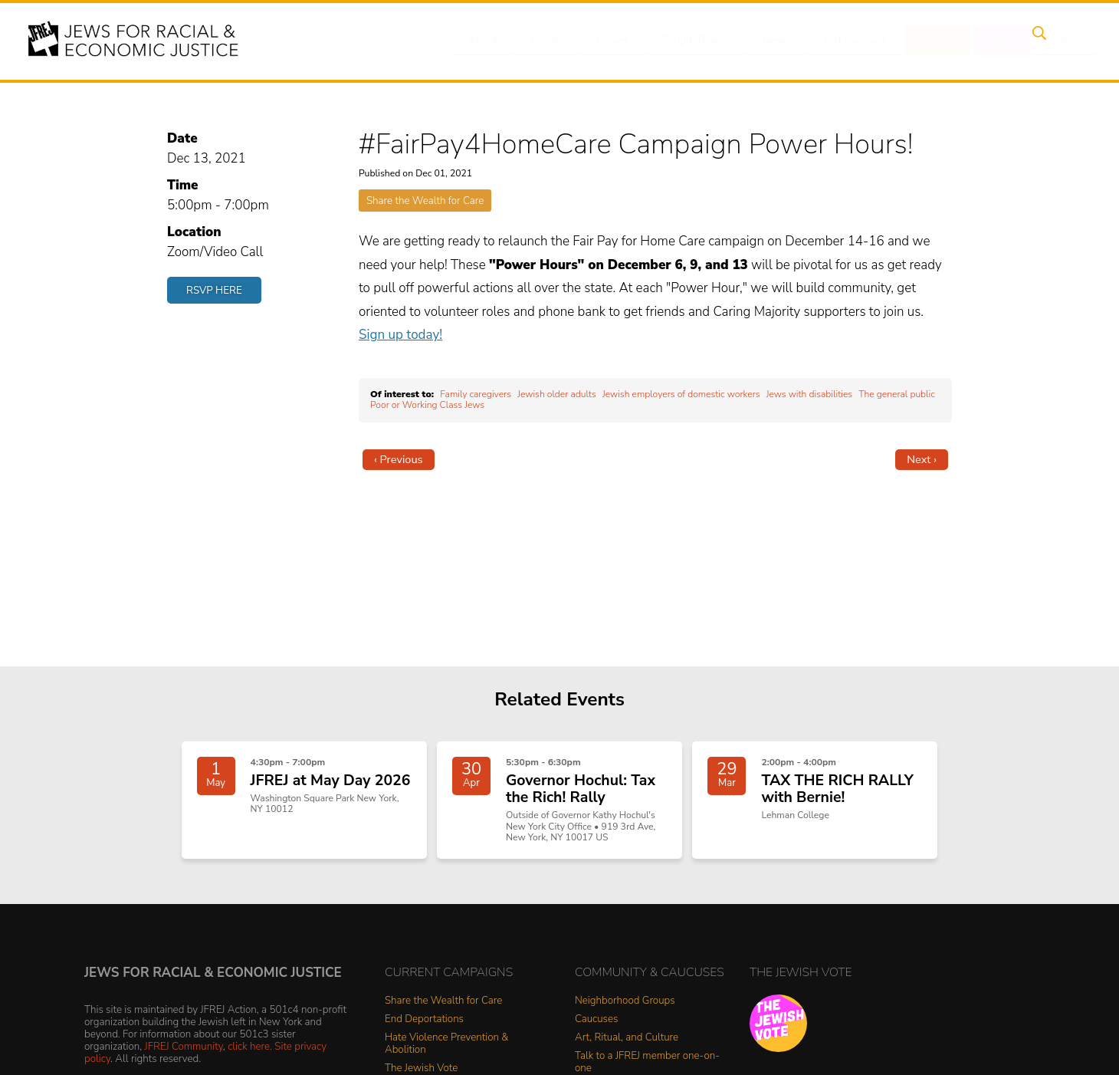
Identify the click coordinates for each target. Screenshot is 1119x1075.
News (779, 40)
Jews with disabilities (809, 394)
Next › (922, 459)
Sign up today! (400, 335)
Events (559, 40)
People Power (700, 40)
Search (1050, 40)
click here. (250, 1054)
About (499, 40)
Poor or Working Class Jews (427, 405)
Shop (993, 40)
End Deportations (424, 1027)
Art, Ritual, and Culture (626, 1046)
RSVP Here (214, 290)
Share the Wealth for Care (425, 200)
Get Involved (854, 40)
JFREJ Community (184, 1054)
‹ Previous (398, 459)
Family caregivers (475, 394)
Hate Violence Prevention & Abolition (446, 1052)
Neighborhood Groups (625, 1009)
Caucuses (596, 1027)
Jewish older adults (556, 394)
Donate (933, 40)
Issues (620, 40)
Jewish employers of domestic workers (681, 394)
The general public (896, 394)
